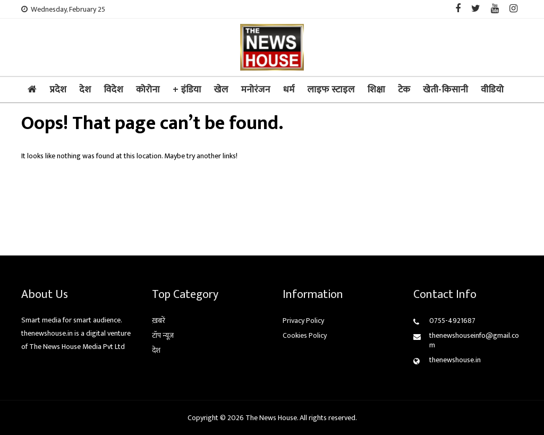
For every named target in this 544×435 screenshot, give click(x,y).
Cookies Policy (305, 335)
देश (85, 89)
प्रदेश (58, 89)
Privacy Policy (303, 320)
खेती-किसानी (445, 89)
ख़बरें (158, 320)
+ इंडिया (187, 89)
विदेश (113, 89)
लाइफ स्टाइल (331, 89)
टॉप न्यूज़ (163, 335)
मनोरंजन (255, 89)
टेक (404, 89)
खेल (221, 89)
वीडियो (492, 89)
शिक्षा (376, 89)
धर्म (289, 89)
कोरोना (148, 89)
